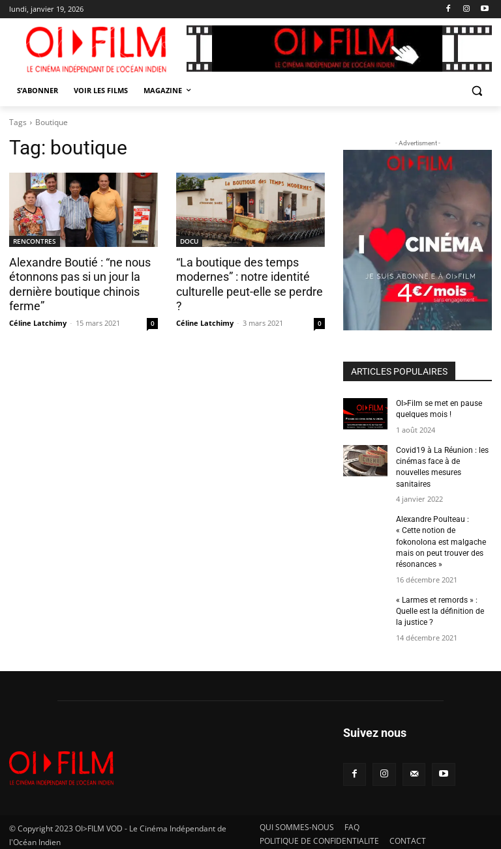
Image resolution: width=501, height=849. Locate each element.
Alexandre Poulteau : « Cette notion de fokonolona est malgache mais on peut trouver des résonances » (441, 539)
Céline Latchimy (38, 321)
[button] (476, 91)
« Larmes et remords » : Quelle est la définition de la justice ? (440, 607)
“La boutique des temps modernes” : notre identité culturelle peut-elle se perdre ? (250, 277)
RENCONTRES (34, 241)
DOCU (189, 241)
